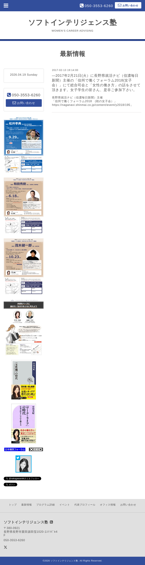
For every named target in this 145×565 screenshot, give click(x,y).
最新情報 (26, 504)
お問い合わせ (128, 504)
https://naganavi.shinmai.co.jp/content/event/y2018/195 (91, 104)
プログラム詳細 (45, 504)
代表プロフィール (84, 504)
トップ (13, 504)
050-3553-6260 (99, 6)
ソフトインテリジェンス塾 (72, 22)
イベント (64, 504)
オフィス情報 (108, 504)
